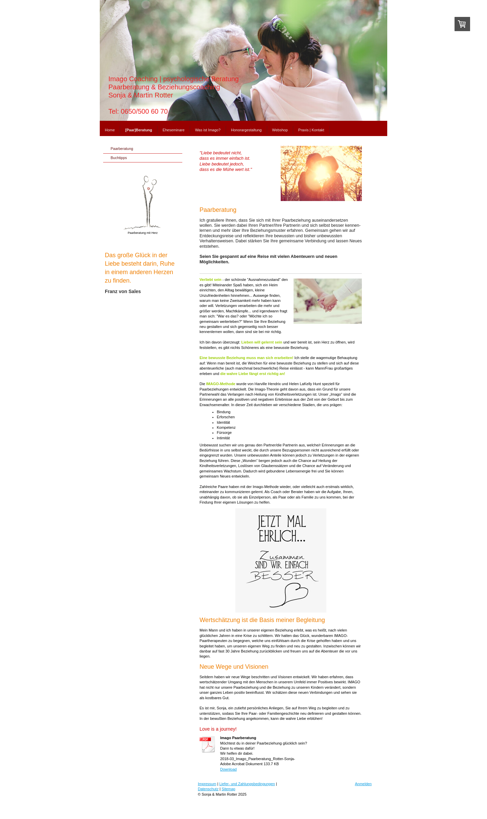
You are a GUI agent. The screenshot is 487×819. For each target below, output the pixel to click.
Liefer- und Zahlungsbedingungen (247, 784)
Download (228, 769)
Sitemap (228, 789)
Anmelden (363, 784)
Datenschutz (208, 789)
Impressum (207, 784)
